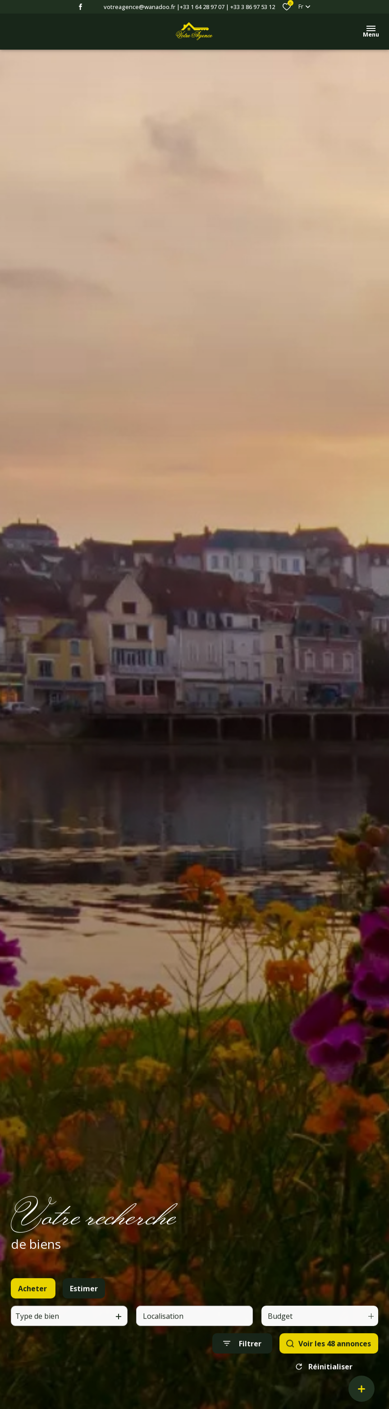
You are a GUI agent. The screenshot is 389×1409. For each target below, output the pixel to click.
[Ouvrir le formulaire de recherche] (242, 1354)
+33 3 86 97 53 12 (252, 7)
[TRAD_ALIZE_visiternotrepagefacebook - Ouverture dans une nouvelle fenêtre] (80, 7)
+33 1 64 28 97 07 (202, 7)
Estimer (84, 1299)
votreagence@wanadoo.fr (139, 7)
